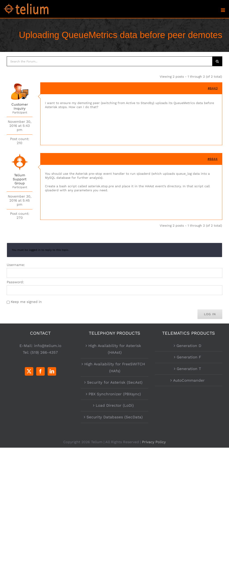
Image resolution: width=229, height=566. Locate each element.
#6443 (213, 88)
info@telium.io (47, 345)
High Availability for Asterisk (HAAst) (114, 349)
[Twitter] (29, 371)
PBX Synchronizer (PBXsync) (115, 394)
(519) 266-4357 (44, 352)
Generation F (189, 357)
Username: (16, 265)
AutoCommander (189, 380)
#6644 (213, 159)
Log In (210, 314)
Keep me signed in (26, 302)
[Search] (217, 61)
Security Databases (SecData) (115, 417)
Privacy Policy (154, 442)
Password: (15, 282)
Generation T (189, 368)
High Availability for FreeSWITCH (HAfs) (114, 367)
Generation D (188, 345)
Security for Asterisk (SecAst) (114, 382)
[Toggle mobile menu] (223, 10)
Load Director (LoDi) (115, 405)
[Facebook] (40, 371)
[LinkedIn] (52, 371)
